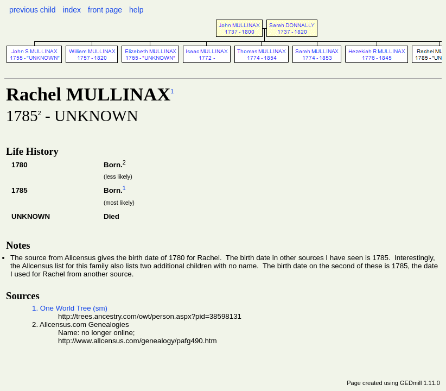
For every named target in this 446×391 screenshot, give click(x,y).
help (136, 9)
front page (105, 9)
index (72, 9)
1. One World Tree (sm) (69, 308)
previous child (32, 9)
